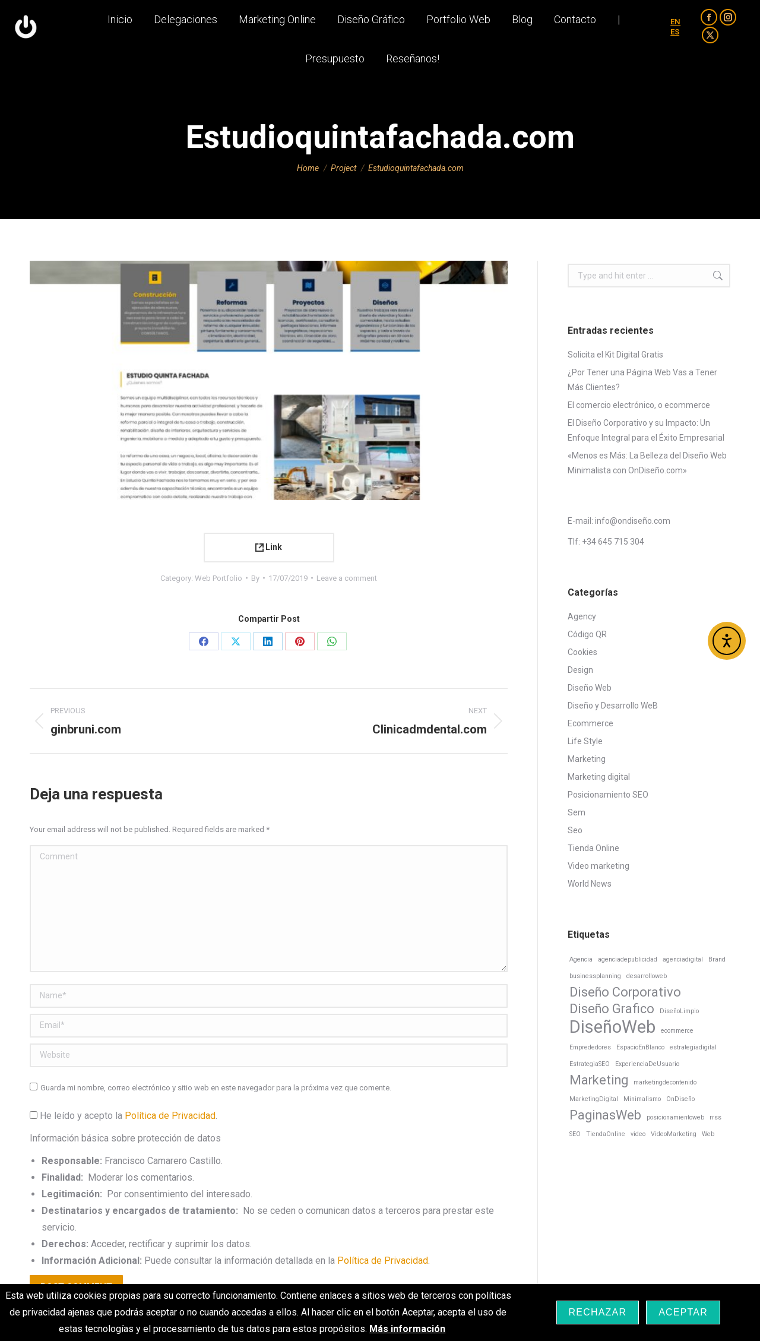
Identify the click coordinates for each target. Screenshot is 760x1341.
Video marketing (598, 866)
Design (580, 670)
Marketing (587, 759)
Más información (407, 1328)
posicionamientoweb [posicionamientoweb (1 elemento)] (675, 1117)
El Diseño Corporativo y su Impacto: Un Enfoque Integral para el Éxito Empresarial (646, 430)
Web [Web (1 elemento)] (708, 1134)
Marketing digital (599, 777)
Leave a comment (346, 578)
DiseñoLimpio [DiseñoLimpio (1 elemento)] (679, 1011)
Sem (576, 812)
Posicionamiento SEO (608, 794)
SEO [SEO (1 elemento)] (575, 1134)
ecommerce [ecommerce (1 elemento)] (677, 1031)
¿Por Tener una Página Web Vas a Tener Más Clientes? (642, 380)
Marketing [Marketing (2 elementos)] (598, 1080)
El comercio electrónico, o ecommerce (639, 405)
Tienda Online (593, 848)
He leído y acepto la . (123, 1115)
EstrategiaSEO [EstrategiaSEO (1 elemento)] (589, 1064)
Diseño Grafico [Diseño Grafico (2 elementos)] (611, 1008)
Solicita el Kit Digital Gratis (615, 354)
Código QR (587, 634)
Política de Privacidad (170, 1115)
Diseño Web (590, 687)
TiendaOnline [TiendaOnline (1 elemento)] (605, 1134)
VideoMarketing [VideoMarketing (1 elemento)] (673, 1134)
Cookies (582, 652)
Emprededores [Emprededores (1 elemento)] (590, 1047)
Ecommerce (590, 723)
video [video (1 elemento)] (638, 1134)
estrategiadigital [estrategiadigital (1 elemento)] (693, 1047)
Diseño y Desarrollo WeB (613, 705)
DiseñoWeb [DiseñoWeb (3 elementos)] (612, 1027)
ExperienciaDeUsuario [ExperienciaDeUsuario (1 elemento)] (647, 1064)
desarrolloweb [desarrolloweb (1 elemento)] (646, 976)
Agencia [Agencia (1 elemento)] (581, 959)
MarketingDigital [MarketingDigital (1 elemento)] (593, 1099)
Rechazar (598, 1312)
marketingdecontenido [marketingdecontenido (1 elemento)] (665, 1082)
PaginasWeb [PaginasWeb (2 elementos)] (605, 1115)
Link (268, 547)
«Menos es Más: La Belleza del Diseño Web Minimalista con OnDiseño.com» (647, 463)
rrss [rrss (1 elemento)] (715, 1117)
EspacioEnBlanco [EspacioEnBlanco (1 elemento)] (640, 1047)
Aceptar (683, 1312)
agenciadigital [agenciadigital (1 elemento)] (683, 959)
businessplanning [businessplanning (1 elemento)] (595, 976)
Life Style (585, 741)
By (255, 578)
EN (675, 38)
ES (674, 49)
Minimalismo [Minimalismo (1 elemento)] (642, 1099)
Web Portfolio (218, 578)
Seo (575, 830)
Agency (582, 616)
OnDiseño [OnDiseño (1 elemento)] (680, 1099)
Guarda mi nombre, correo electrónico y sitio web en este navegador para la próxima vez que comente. (215, 1087)
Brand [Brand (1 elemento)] (717, 959)
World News (590, 883)
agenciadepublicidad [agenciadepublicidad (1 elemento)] (627, 959)
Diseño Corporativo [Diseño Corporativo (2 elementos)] (625, 992)
